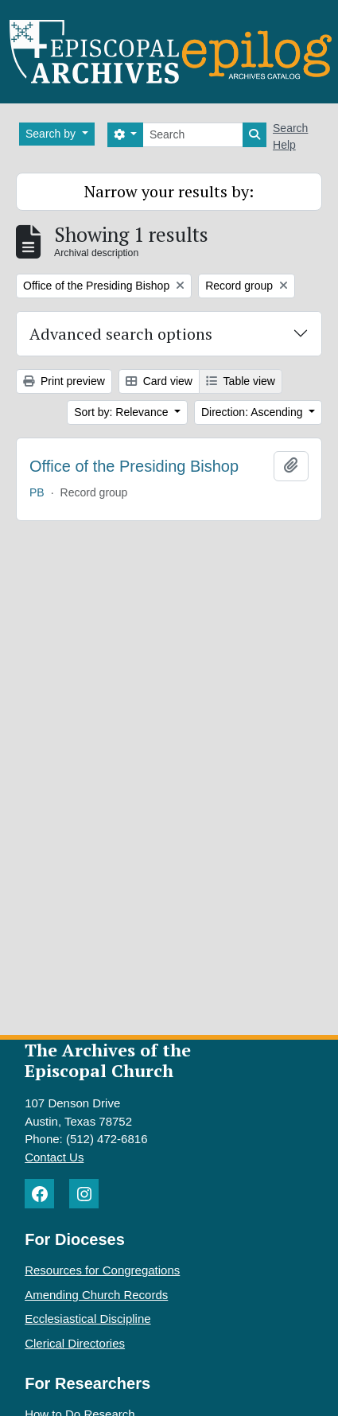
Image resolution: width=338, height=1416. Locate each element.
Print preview (64, 381)
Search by (52, 133)
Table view (240, 381)
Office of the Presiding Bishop (134, 466)
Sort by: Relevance (122, 412)
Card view (159, 381)
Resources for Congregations (102, 1270)
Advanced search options (120, 333)
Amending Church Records (96, 1294)
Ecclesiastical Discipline (87, 1318)
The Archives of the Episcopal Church (108, 1060)
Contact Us (54, 1157)
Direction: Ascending (253, 412)
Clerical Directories (75, 1343)
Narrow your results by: (169, 191)
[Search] (192, 135)
